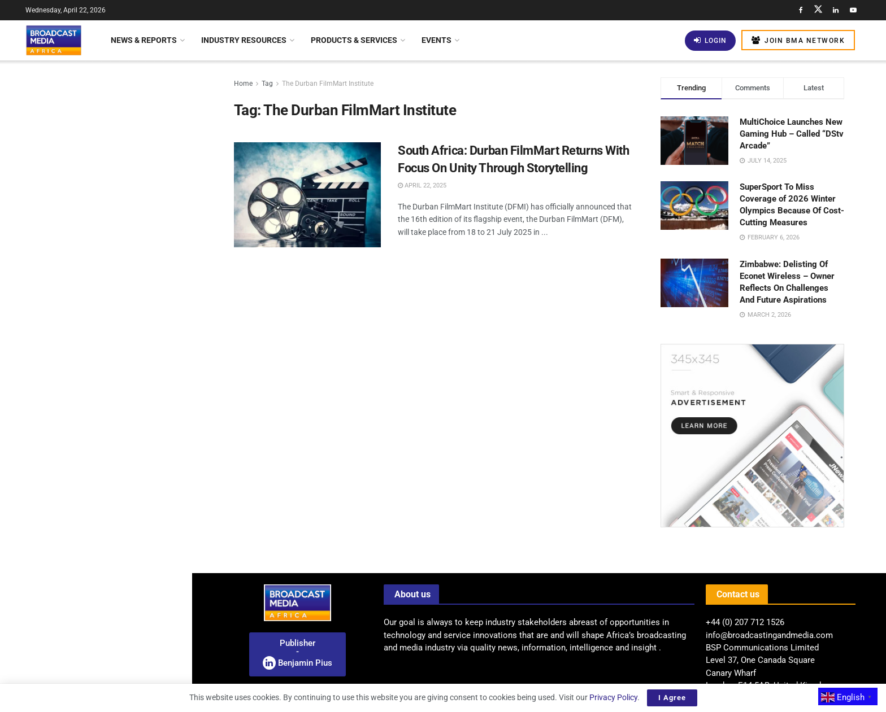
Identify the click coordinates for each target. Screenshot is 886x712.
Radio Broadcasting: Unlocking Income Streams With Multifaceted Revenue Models (88, 115)
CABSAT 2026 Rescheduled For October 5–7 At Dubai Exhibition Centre (115, 672)
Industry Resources (243, 40)
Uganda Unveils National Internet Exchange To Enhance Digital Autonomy (117, 316)
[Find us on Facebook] (800, 10)
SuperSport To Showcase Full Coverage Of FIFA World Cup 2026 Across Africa (118, 549)
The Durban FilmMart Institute (327, 84)
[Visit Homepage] (53, 40)
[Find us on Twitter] (818, 10)
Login (710, 40)
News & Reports (144, 40)
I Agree (672, 697)
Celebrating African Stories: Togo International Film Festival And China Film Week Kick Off (116, 252)
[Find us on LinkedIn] (835, 10)
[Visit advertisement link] (95, 440)
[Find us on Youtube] (853, 10)
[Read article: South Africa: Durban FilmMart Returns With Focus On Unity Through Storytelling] (307, 194)
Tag (267, 84)
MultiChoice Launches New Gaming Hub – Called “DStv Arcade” (792, 134)
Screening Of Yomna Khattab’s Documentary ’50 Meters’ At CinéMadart (112, 380)
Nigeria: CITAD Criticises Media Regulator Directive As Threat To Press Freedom (115, 188)
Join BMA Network (798, 40)
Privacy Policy (613, 697)
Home (243, 84)
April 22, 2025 (422, 185)
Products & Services (354, 40)
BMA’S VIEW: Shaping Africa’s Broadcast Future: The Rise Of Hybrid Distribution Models (111, 485)
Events (436, 40)
